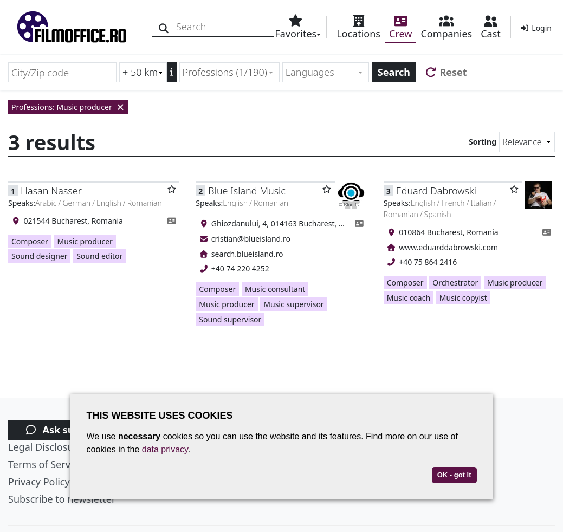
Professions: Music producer (68, 107)
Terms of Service (45, 464)
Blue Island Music (246, 190)
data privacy (165, 449)
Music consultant (275, 289)
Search (394, 72)
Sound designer (39, 256)
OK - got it (454, 475)
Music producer (85, 241)
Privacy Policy (39, 481)
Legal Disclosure (45, 446)
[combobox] (229, 72)
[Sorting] (527, 142)
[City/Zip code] (62, 72)
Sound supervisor (230, 319)
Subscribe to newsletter (61, 498)
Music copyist (463, 298)
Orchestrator (455, 282)
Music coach (408, 298)
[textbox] (321, 72)
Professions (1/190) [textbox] (225, 72)
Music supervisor (293, 304)
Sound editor (99, 256)
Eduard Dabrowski (436, 190)
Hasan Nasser (51, 190)
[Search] (164, 26)
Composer (29, 241)
